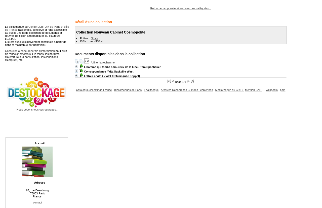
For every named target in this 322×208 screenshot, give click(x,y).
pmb (282, 89)
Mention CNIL (253, 89)
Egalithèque (151, 89)
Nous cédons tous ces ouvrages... (37, 108)
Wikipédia (272, 89)
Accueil (40, 143)
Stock (94, 38)
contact (37, 202)
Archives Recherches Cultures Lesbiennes (187, 89)
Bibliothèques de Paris (128, 89)
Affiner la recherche (103, 62)
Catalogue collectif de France (94, 89)
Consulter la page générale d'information (30, 50)
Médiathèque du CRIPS (229, 89)
